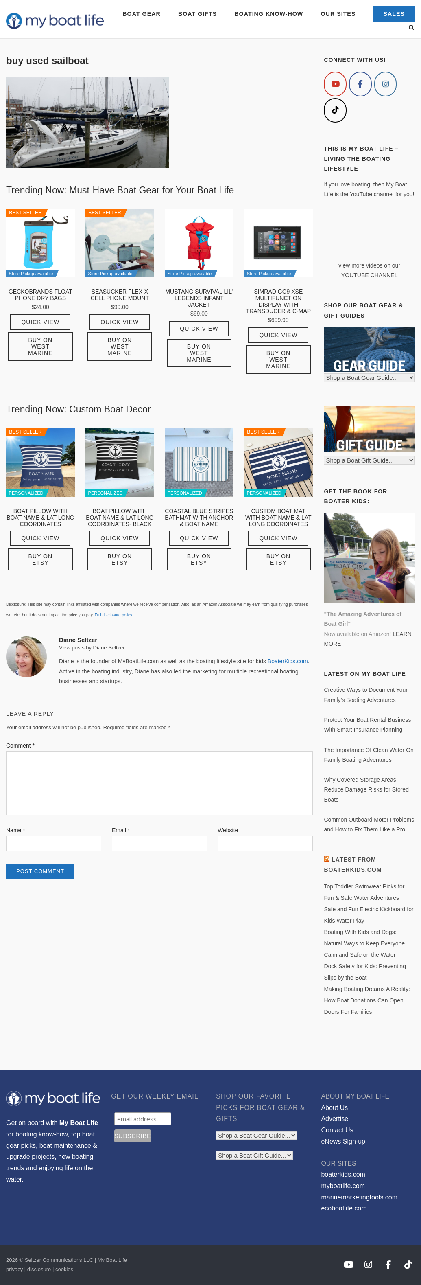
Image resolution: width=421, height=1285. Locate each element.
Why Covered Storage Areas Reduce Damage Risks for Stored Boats (366, 789)
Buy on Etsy (40, 559)
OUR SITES (338, 14)
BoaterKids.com (288, 661)
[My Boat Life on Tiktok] (335, 110)
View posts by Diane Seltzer (92, 648)
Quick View (40, 322)
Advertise (334, 1118)
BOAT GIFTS (197, 14)
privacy (14, 1269)
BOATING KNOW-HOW (268, 14)
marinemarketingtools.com (359, 1197)
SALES (394, 14)
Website (228, 830)
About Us (334, 1107)
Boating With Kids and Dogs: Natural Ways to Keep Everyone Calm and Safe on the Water (364, 943)
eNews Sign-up (343, 1141)
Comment (20, 745)
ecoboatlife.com (343, 1208)
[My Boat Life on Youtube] (335, 84)
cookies (64, 1269)
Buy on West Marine (40, 346)
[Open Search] (411, 27)
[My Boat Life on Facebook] (360, 84)
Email (121, 830)
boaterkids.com (343, 1174)
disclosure (39, 1269)
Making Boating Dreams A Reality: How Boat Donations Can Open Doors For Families (367, 1000)
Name (15, 830)
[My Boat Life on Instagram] (385, 84)
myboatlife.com (343, 1185)
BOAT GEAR (141, 14)
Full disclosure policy (113, 615)
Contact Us (337, 1130)
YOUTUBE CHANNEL (369, 275)
